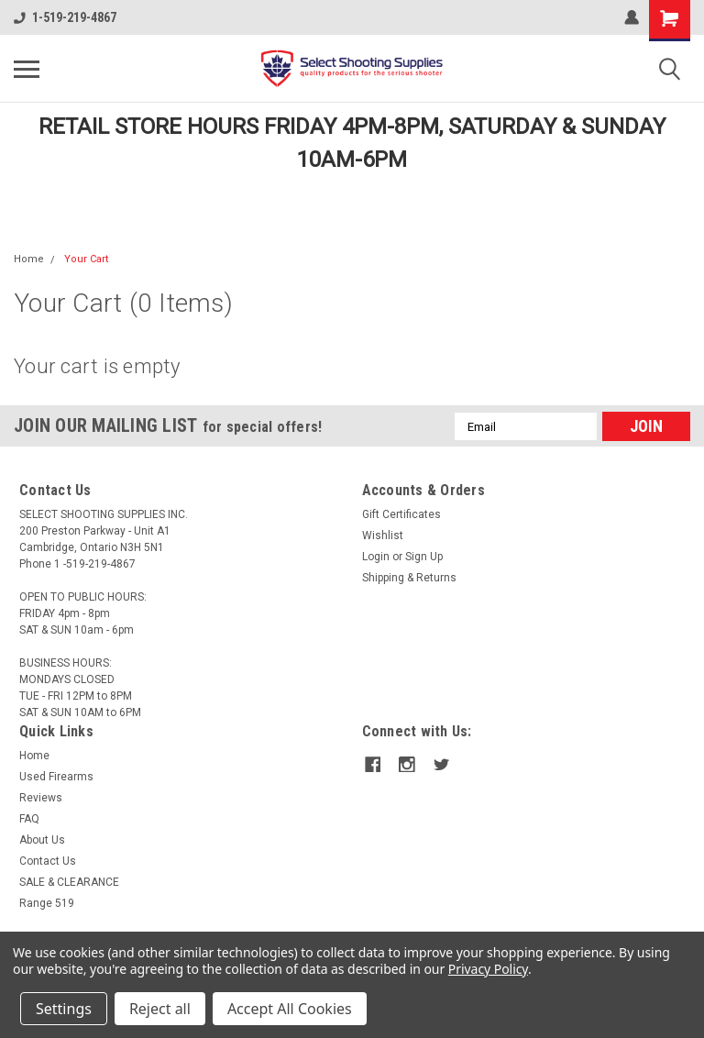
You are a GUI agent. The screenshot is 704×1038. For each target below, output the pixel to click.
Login (376, 556)
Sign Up (424, 556)
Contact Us (47, 861)
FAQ (29, 818)
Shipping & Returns (409, 577)
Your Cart (86, 259)
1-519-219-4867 (65, 17)
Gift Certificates (401, 514)
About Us (42, 840)
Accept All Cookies (289, 1009)
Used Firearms (56, 776)
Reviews (40, 797)
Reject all (160, 1009)
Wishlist (382, 535)
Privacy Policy (488, 968)
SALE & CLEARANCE (69, 882)
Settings (64, 1009)
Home (29, 259)
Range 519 (46, 903)
